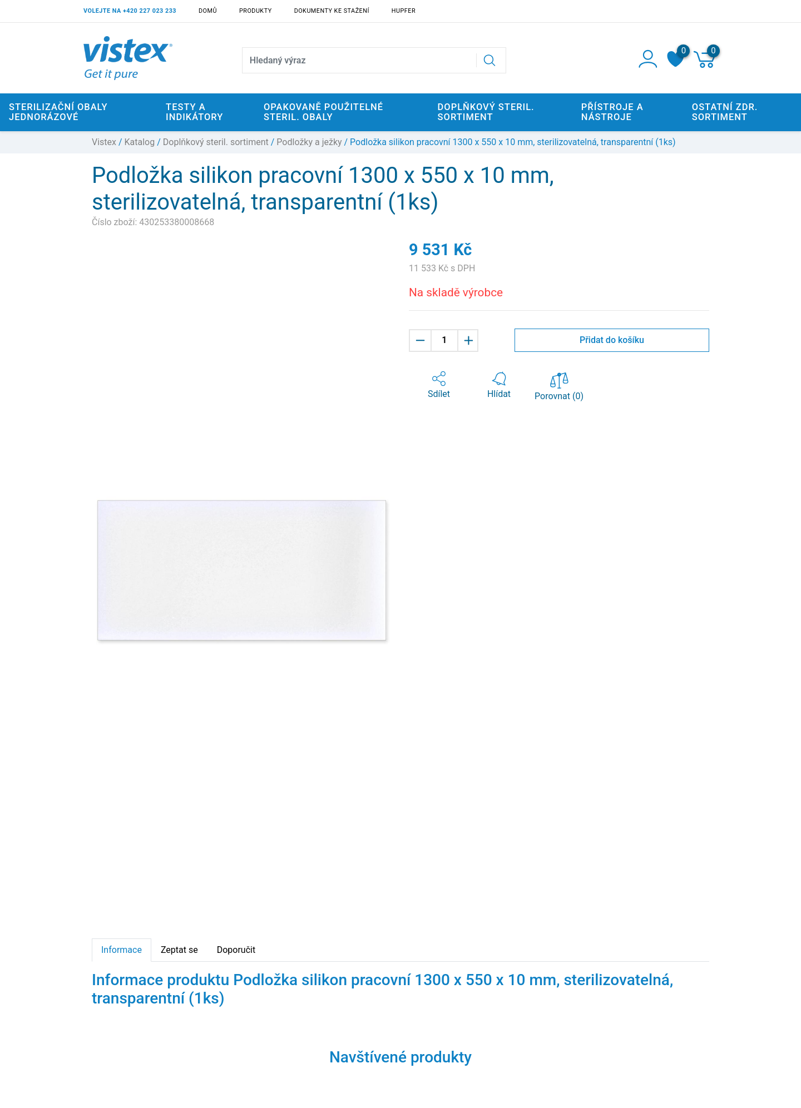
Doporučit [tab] (236, 950)
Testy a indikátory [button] (194, 112)
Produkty (255, 10)
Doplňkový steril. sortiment (216, 142)
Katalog (140, 142)
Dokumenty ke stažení (331, 10)
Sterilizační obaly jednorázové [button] (58, 112)
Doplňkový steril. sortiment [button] (486, 112)
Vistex (104, 142)
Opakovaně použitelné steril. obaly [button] (323, 112)
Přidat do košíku (612, 340)
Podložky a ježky (309, 142)
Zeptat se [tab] (179, 950)
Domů (208, 10)
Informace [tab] (121, 950)
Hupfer (404, 10)
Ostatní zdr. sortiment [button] (725, 112)
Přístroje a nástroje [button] (612, 112)
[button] (439, 385)
